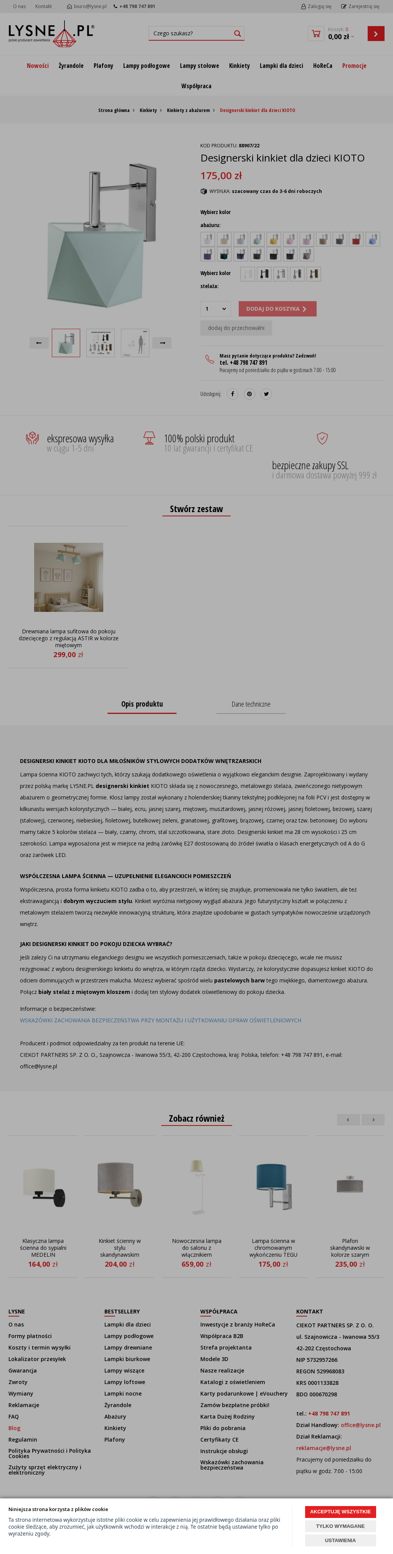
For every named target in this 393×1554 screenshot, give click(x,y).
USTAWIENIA (340, 1540)
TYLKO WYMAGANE (340, 1526)
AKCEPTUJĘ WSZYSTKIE (340, 1511)
